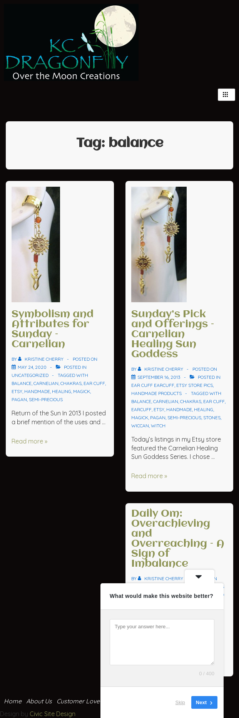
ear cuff (94, 383)
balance (22, 383)
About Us (39, 701)
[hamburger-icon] (226, 95)
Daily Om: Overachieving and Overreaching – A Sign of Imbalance (177, 539)
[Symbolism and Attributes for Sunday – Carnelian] (32, 367)
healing (61, 391)
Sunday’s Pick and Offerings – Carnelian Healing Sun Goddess (172, 334)
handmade (37, 391)
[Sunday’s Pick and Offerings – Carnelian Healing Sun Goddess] (159, 377)
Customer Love (78, 701)
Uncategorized (30, 375)
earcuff (141, 409)
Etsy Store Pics (194, 385)
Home (13, 701)
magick (81, 391)
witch (158, 425)
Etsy (17, 391)
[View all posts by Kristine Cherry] (41, 359)
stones (212, 417)
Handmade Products (156, 393)
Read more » (29, 441)
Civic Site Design (52, 714)
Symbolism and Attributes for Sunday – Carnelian (53, 329)
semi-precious (46, 399)
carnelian (45, 383)
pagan (19, 399)
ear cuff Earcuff (152, 385)
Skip (180, 702)
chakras (71, 383)
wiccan (140, 425)
